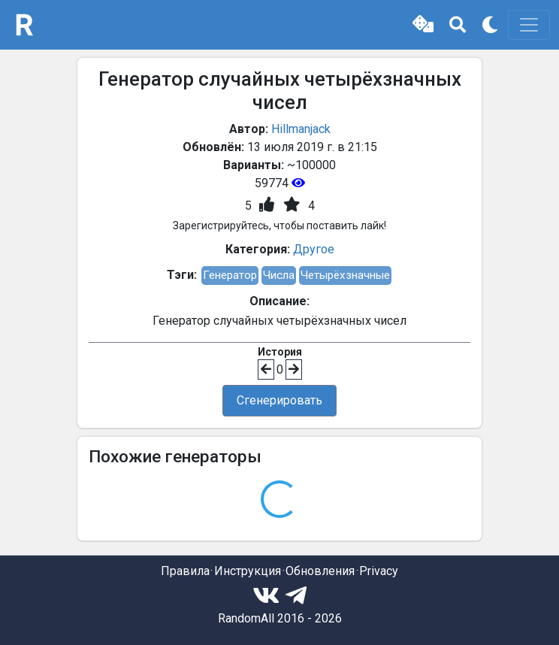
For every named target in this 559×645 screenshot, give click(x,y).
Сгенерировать (279, 400)
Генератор (230, 275)
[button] (423, 25)
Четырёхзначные (345, 275)
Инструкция (247, 571)
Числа (279, 275)
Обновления (320, 571)
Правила (185, 571)
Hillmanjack (301, 129)
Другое (313, 249)
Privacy (378, 571)
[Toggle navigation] (529, 25)
